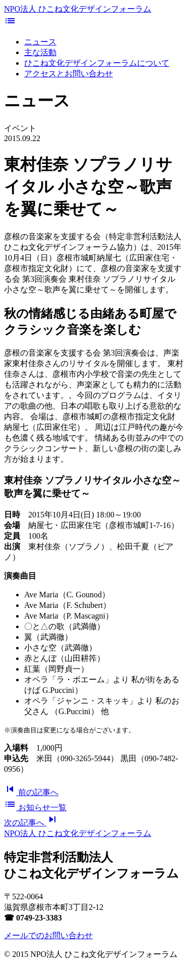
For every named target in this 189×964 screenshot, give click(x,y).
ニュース (40, 41)
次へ (31, 822)
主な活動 (40, 52)
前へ (31, 792)
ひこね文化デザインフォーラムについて (96, 63)
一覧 (35, 807)
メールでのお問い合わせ (48, 935)
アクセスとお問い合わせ (68, 73)
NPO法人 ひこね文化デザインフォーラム (77, 9)
